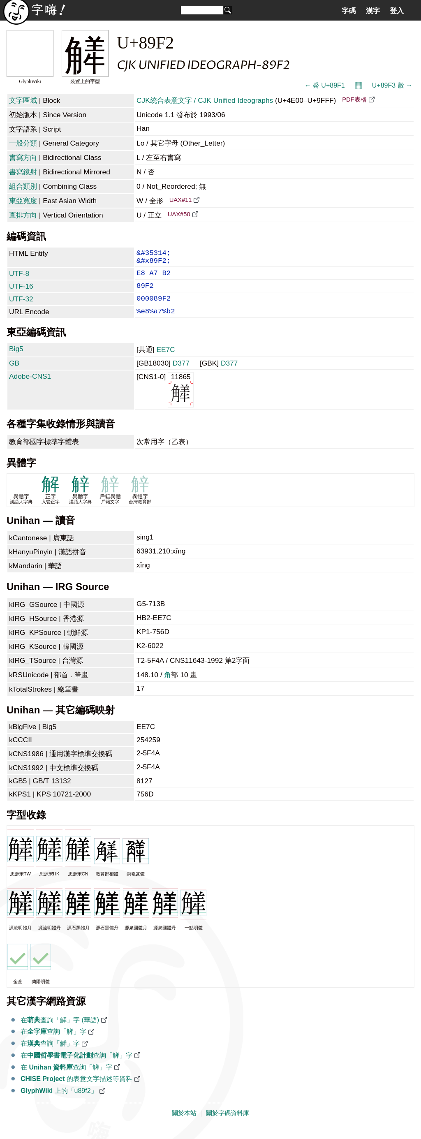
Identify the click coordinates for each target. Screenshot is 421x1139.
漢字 (373, 11)
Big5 (16, 359)
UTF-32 (21, 306)
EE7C (165, 360)
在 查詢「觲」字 (66, 1077)
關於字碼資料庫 (227, 1123)
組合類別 (23, 186)
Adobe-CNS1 (30, 387)
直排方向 (23, 215)
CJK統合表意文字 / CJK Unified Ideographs (204, 100)
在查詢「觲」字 (53, 1042)
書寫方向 (23, 157)
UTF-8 (19, 277)
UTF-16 (21, 292)
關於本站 (184, 1123)
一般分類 (23, 143)
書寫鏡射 (23, 172)
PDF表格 (354, 99)
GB (14, 374)
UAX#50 (179, 214)
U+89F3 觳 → (392, 85)
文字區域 (23, 100)
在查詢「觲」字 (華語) (60, 1030)
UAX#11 (180, 200)
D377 (181, 374)
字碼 (349, 11)
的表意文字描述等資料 (76, 1089)
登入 (397, 11)
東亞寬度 (23, 201)
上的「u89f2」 (59, 1101)
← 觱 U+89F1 (324, 85)
